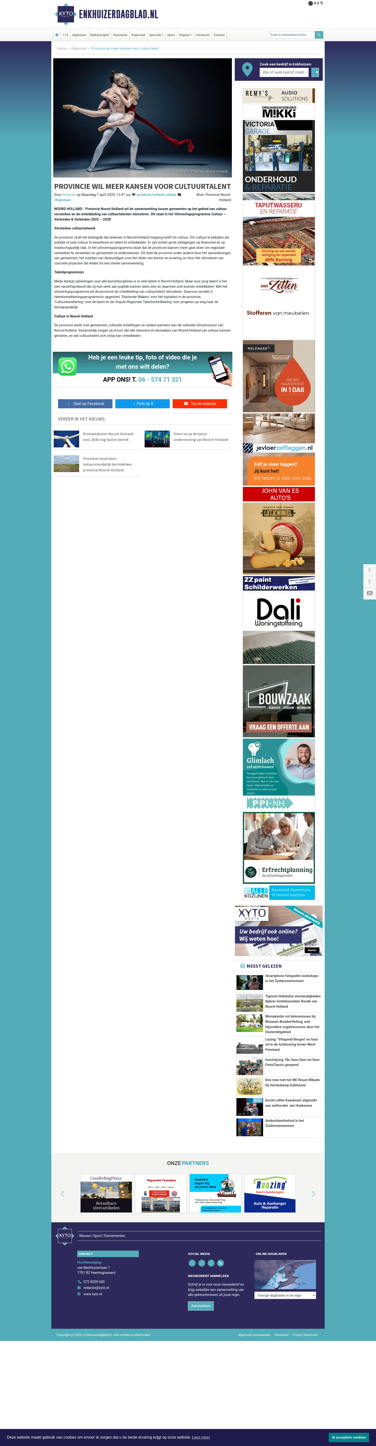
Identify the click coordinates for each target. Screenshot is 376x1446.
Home (61, 49)
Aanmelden (201, 1339)
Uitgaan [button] (184, 35)
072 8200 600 (94, 1315)
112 (65, 35)
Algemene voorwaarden (254, 1368)
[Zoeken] (319, 35)
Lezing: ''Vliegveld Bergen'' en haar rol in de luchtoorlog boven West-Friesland (291, 1044)
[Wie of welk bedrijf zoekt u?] (284, 72)
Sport (171, 35)
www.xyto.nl (92, 1327)
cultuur (170, 195)
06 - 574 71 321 (160, 379)
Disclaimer (281, 1368)
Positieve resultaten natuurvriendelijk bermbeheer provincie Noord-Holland (107, 464)
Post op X (142, 403)
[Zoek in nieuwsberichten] (291, 35)
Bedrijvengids (99, 35)
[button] (57, 1237)
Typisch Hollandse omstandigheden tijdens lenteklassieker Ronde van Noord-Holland (293, 1001)
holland (158, 195)
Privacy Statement (305, 1368)
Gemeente (120, 35)
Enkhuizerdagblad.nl (118, 14)
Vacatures (203, 35)
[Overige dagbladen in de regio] (285, 1304)
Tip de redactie (200, 403)
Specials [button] (155, 35)
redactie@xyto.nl (96, 1321)
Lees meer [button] (201, 1437)
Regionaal (138, 35)
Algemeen (79, 35)
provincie (144, 195)
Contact (219, 35)
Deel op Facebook (85, 403)
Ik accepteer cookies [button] (349, 1437)
